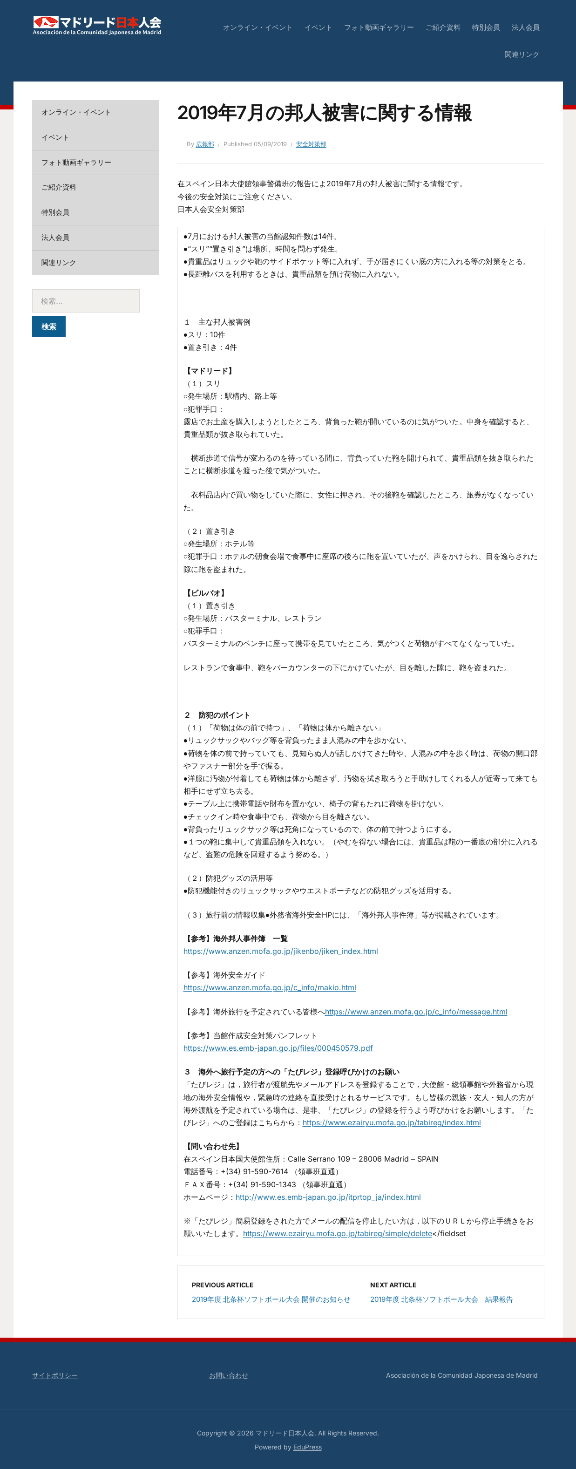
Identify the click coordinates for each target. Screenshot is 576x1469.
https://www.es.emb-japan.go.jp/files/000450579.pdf (278, 1048)
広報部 (205, 144)
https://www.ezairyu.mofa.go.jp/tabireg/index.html (392, 1122)
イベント (318, 27)
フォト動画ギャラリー (379, 27)
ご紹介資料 (443, 27)
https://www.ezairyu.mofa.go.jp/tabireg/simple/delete (337, 1233)
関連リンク (522, 54)
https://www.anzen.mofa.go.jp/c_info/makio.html (269, 987)
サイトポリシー (55, 1375)
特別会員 (486, 27)
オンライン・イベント (258, 27)
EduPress (307, 1447)
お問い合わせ (228, 1375)
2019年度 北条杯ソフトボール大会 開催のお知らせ (271, 1299)
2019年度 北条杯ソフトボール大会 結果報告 (441, 1299)
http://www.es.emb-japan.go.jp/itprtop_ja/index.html (328, 1197)
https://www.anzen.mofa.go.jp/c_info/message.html (416, 1011)
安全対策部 (311, 144)
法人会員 (526, 27)
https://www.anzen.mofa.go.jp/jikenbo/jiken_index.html (280, 951)
